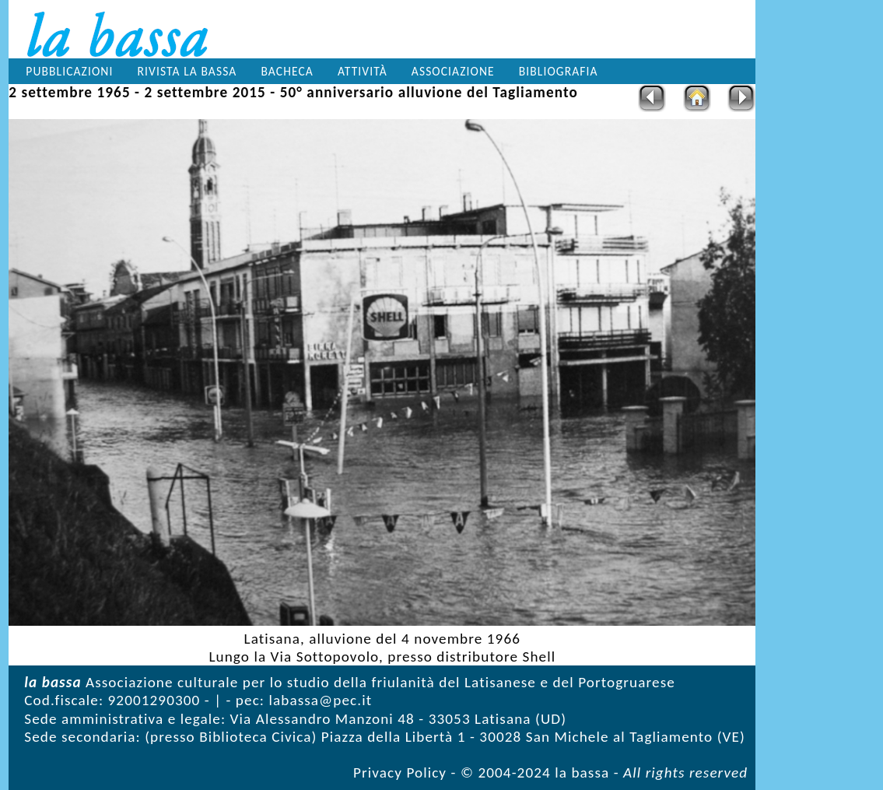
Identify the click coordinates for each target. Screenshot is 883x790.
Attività (362, 71)
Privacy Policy (400, 772)
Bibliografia (558, 71)
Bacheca (287, 71)
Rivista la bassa (187, 71)
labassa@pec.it (320, 700)
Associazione (453, 71)
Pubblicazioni (69, 71)
